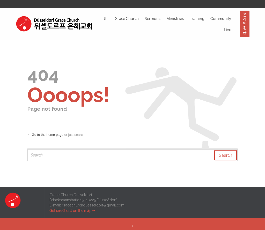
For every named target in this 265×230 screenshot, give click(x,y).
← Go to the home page (45, 135)
